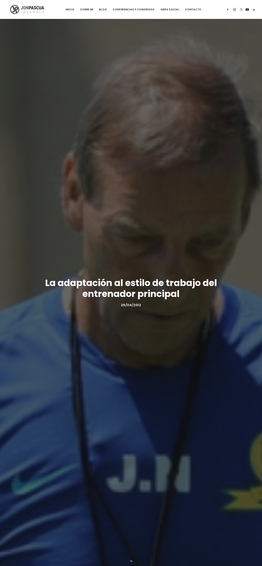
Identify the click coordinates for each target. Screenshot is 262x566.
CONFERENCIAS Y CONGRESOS (131, 9)
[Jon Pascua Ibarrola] (24, 9)
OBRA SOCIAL (167, 9)
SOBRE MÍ (84, 9)
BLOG (100, 9)
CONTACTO (191, 9)
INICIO (67, 9)
